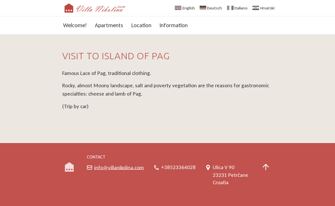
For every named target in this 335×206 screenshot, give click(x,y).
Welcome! (75, 25)
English (188, 8)
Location (141, 25)
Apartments (109, 25)
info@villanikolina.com (119, 167)
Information (173, 25)
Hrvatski (267, 8)
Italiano (241, 8)
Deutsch (214, 8)
